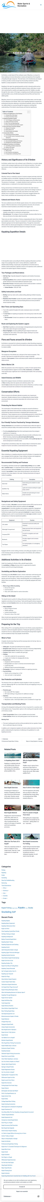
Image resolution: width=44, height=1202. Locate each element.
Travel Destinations (6, 885)
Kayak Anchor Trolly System (8, 1032)
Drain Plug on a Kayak (7, 1123)
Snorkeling (4, 878)
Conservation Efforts (8, 133)
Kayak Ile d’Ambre (6, 1141)
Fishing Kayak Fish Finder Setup (9, 1085)
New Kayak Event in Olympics (9, 1030)
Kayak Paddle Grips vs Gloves (9, 1045)
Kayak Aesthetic (6, 1154)
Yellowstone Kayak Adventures (9, 984)
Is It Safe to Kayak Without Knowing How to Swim (14, 1133)
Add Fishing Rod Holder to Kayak (10, 950)
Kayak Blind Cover (6, 1149)
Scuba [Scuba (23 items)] (30, 908)
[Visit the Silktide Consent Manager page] (38, 1196)
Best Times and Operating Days (12, 123)
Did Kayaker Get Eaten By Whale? (10, 1091)
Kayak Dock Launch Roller (8, 1056)
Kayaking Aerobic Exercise (8, 955)
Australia (5, 896)
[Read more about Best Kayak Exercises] (12, 782)
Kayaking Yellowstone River (8, 926)
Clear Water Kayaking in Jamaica (10, 1059)
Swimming (4, 883)
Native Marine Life (10, 129)
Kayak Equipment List (7, 1117)
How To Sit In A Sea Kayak (31, 788)
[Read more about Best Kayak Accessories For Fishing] (31, 836)
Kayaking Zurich (5, 947)
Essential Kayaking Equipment (11, 139)
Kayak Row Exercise (7, 1083)
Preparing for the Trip (9, 149)
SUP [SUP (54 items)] (14, 912)
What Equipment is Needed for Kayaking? (12, 1107)
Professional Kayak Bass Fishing (10, 1144)
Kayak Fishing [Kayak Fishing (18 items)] (6, 908)
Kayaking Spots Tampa (7, 942)
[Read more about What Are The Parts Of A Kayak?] (12, 836)
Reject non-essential (22, 1191)
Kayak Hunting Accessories (8, 1104)
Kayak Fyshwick (5, 1173)
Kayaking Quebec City (7, 963)
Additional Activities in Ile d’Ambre (12, 144)
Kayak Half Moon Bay (7, 1000)
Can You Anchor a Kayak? (8, 1072)
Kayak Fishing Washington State (10, 990)
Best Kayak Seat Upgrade (8, 1128)
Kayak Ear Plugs (6, 976)
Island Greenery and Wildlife (12, 131)
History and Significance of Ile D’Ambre (13, 113)
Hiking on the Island (10, 147)
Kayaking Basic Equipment (8, 923)
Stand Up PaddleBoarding (8, 880)
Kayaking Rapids (6, 921)
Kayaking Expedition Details (10, 118)
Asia (4, 893)
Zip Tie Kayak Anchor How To (9, 971)
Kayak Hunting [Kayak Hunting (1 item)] (14, 908)
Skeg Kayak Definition (7, 1165)
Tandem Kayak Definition (8, 1115)
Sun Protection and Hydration (12, 152)
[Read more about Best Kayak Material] (12, 807)
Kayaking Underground (7, 936)
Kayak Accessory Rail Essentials (10, 1125)
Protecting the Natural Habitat (12, 134)
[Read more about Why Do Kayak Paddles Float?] (31, 755)
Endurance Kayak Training (8, 1048)
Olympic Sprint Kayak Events (9, 1064)
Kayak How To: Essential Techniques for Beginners (14, 1146)
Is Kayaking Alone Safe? (11, 760)
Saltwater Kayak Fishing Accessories (11, 1053)
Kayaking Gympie (6, 1051)
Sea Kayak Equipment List (8, 1014)
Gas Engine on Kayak (7, 1157)
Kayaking (4, 873)
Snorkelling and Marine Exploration (13, 145)
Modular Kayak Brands (7, 1040)
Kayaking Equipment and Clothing (10, 944)
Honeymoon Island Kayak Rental (10, 1120)
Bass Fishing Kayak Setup (8, 1011)
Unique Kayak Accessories (8, 1027)
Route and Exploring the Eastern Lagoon (14, 124)
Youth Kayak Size (6, 1003)
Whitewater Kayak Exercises (9, 1160)
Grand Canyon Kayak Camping (9, 1131)
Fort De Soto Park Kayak (8, 1162)
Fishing (3, 870)
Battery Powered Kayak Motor (9, 939)
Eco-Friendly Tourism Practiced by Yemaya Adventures (15, 137)
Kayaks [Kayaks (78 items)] (21, 908)
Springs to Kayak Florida (8, 1067)
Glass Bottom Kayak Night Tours (10, 1008)
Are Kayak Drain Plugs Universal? (10, 987)
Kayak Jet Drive (5, 928)
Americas (5, 890)
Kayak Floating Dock (7, 1170)
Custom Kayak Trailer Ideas (8, 982)
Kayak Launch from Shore (8, 1080)
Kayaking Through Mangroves (9, 995)
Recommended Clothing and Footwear (14, 141)
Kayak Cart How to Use (7, 960)
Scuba (3, 875)
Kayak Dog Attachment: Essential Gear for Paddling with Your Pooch (19, 1176)
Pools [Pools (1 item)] (26, 908)
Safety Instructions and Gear (12, 121)
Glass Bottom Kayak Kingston (9, 979)
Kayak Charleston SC (7, 1109)
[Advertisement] (22, 21)
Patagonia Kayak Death (7, 1024)
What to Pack (9, 150)
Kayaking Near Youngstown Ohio (10, 1075)
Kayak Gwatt (5, 1152)
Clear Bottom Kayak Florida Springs (10, 958)
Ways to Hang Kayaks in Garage (9, 1139)
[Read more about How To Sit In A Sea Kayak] (31, 782)
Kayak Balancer (5, 1019)
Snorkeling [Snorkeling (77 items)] (6, 912)
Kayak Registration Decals (8, 1069)
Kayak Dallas (5, 1099)
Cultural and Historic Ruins (11, 116)
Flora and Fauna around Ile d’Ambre (12, 126)
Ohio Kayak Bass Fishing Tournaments (11, 1043)
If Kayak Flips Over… (6, 1022)
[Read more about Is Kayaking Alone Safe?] (12, 755)
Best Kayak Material (10, 813)
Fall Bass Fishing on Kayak (8, 934)
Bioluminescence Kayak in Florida (10, 1016)
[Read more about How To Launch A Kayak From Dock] (31, 807)
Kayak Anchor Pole (6, 1096)
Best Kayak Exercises (11, 788)
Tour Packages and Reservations (13, 120)
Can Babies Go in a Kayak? (8, 1037)
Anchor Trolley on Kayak (8, 1136)
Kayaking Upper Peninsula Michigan (10, 952)
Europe (5, 898)
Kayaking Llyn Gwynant (7, 974)
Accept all (22, 1186)
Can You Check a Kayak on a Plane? (10, 1061)
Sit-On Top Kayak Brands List (9, 1093)
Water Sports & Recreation (24, 5)
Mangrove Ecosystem (10, 128)
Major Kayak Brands (7, 1168)
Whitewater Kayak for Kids (8, 1077)
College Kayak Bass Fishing (8, 1101)
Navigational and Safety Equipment (13, 142)
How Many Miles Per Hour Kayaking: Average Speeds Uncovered (18, 1112)
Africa (4, 888)
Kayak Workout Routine (7, 1006)
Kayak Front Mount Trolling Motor (10, 966)
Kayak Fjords (5, 1035)
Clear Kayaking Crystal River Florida (10, 931)
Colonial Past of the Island (11, 115)
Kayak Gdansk (5, 1088)
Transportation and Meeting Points (13, 153)
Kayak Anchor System (7, 998)
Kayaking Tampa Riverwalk (8, 968)
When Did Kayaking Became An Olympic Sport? (13, 992)
